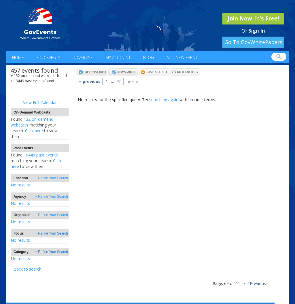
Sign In (256, 30)
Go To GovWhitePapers (253, 42)
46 (119, 81)
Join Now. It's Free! (253, 18)
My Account (118, 57)
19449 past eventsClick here (36, 160)
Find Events (48, 57)
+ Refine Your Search (51, 178)
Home (18, 57)
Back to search (27, 269)
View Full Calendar (40, 102)
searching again (163, 99)
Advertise (83, 57)
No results (20, 185)
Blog (148, 57)
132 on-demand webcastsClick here (34, 127)
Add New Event (182, 57)
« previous (90, 81)
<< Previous (255, 283)
